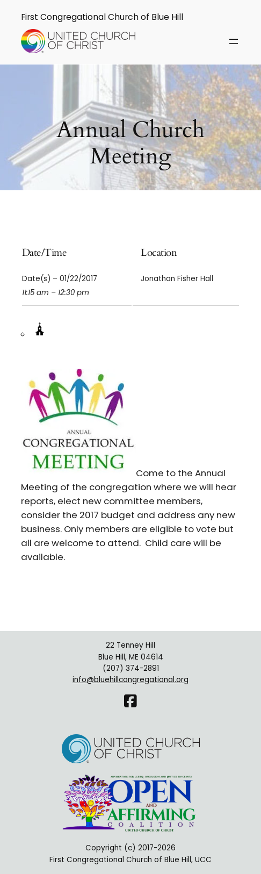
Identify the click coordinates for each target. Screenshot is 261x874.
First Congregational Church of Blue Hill (102, 17)
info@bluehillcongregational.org (131, 680)
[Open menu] (233, 41)
